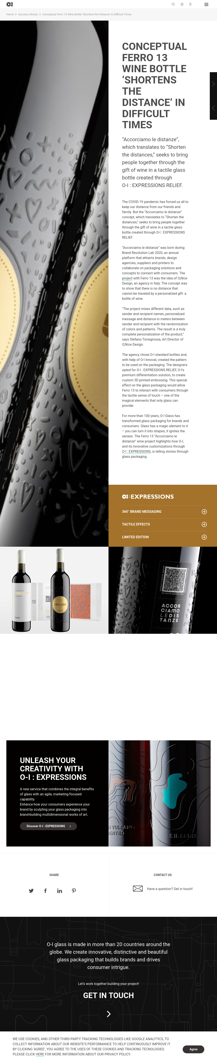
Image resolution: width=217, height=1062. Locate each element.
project (127, 278)
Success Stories (28, 14)
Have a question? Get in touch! (163, 889)
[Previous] (213, 108)
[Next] (213, 84)
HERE (40, 1054)
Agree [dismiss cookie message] (193, 1049)
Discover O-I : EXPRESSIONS (46, 826)
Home (10, 14)
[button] (206, 4)
